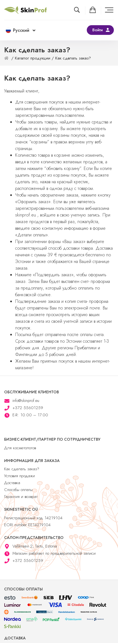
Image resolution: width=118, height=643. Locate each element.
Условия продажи (19, 476)
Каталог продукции (32, 58)
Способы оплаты (18, 490)
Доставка (12, 483)
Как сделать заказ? (21, 469)
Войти (97, 30)
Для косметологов (20, 448)
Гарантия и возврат (21, 497)
